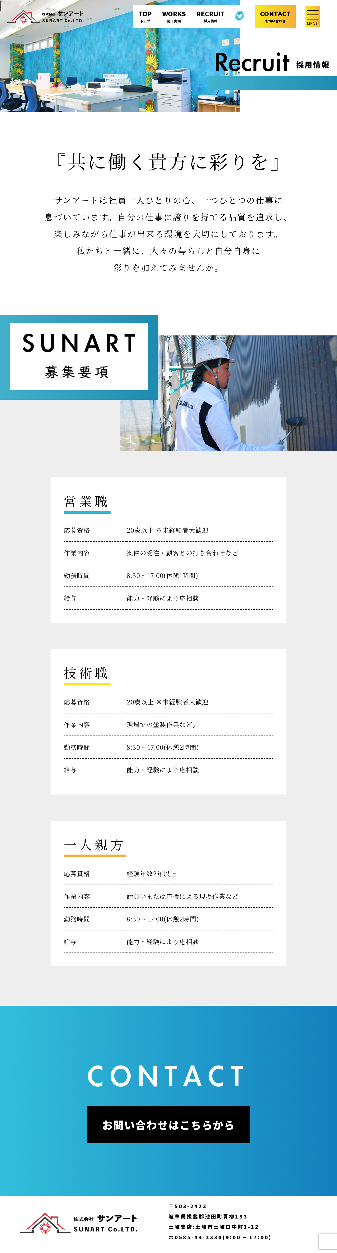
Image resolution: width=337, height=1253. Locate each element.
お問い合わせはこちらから (168, 1124)
